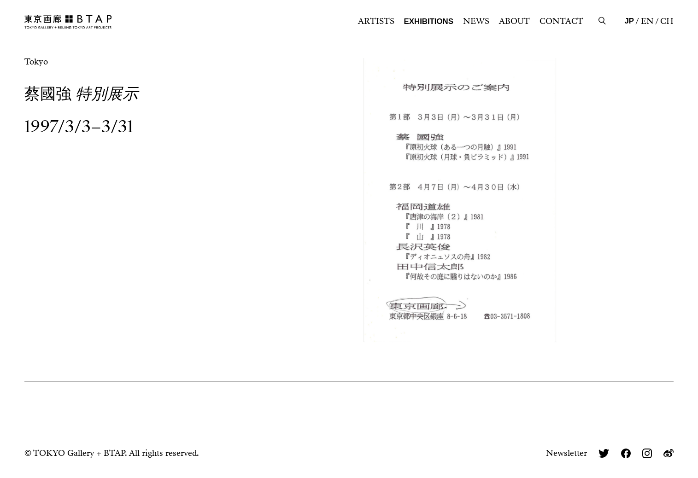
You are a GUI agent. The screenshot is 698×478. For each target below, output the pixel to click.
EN (647, 21)
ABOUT (514, 21)
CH (667, 21)
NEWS (476, 21)
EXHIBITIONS (428, 21)
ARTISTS (376, 21)
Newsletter (566, 453)
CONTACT (561, 21)
